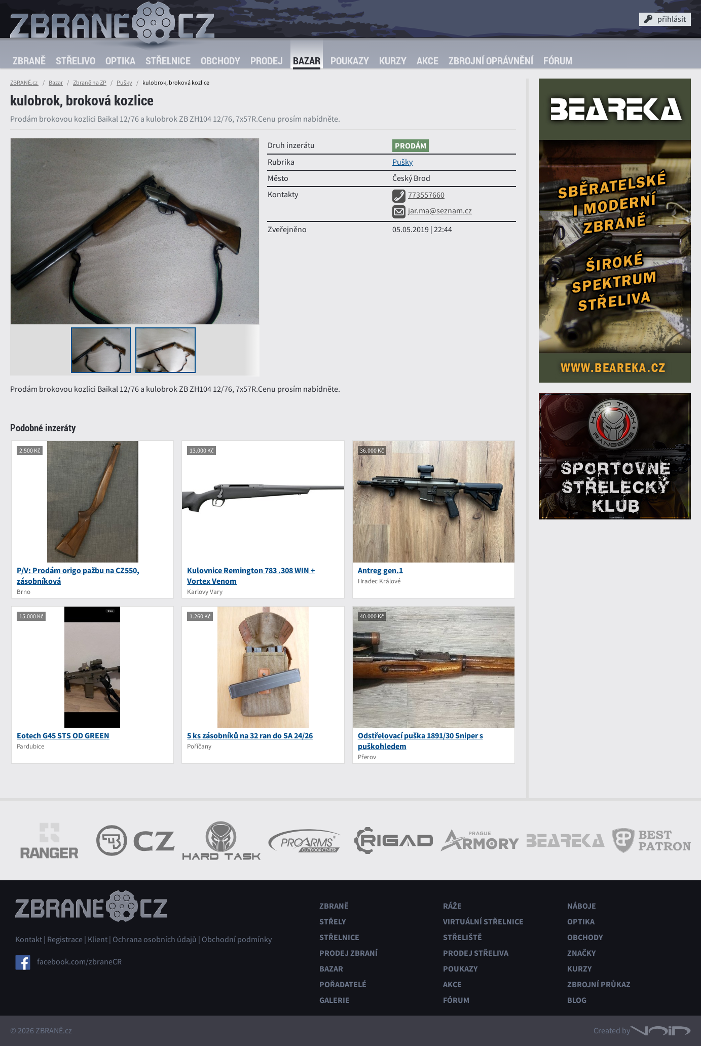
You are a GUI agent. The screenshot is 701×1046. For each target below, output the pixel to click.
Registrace (65, 940)
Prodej (266, 60)
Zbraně (29, 60)
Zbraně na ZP (89, 83)
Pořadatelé (342, 984)
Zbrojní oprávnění (491, 60)
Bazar (306, 60)
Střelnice (168, 60)
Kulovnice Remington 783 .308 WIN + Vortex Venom (251, 575)
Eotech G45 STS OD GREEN (63, 735)
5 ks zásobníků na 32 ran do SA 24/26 (250, 735)
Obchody (220, 60)
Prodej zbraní (348, 953)
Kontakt (28, 940)
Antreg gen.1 (380, 570)
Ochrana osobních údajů (155, 940)
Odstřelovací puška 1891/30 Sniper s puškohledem (420, 741)
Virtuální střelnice (483, 921)
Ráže (452, 906)
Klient (97, 940)
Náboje (581, 906)
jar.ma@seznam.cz (432, 211)
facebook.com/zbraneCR (79, 962)
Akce (427, 60)
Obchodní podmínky (237, 940)
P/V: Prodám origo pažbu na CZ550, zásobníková (78, 575)
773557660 (418, 195)
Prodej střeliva (475, 953)
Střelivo (75, 60)
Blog (576, 1000)
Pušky (124, 83)
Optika (120, 60)
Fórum (557, 60)
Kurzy (393, 60)
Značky (581, 953)
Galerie (334, 1000)
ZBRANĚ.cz (24, 83)
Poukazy (349, 60)
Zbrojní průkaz (599, 984)
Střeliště (462, 937)
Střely (332, 921)
